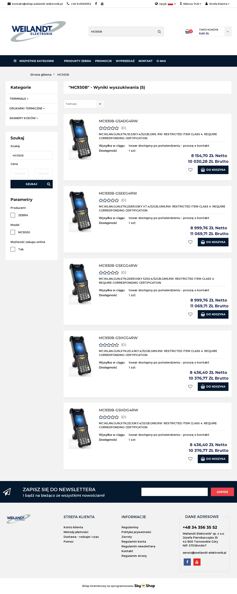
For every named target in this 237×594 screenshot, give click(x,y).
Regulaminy (129, 527)
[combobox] (84, 104)
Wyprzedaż (125, 61)
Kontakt (146, 61)
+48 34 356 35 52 (200, 527)
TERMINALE (19, 98)
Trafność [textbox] (71, 103)
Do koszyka (213, 170)
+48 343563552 (79, 3)
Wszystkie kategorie (34, 61)
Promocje (103, 61)
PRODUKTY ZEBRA (77, 61)
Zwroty (126, 536)
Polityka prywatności (136, 532)
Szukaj (31, 184)
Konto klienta (73, 527)
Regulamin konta (133, 541)
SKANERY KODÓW (24, 118)
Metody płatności (76, 532)
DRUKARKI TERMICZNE (27, 108)
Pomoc (69, 541)
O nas (161, 61)
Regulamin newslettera (138, 546)
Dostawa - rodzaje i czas (81, 536)
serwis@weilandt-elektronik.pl (204, 552)
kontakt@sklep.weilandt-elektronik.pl (35, 3)
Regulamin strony (134, 555)
